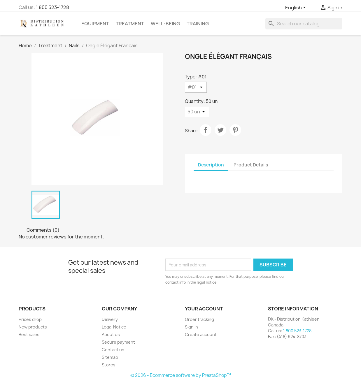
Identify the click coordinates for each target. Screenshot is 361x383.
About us (111, 334)
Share (205, 130)
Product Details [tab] (251, 165)
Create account (201, 334)
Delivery (110, 319)
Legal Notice (114, 327)
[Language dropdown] (296, 7)
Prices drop (30, 319)
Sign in (191, 327)
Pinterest (235, 130)
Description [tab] (211, 165)
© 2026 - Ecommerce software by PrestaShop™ (180, 375)
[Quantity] (197, 111)
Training (198, 23)
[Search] (303, 23)
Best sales (29, 334)
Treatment (130, 23)
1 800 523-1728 (52, 7)
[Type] (196, 87)
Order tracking (199, 319)
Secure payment (118, 342)
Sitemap (110, 357)
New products (33, 327)
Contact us (113, 349)
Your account (204, 308)
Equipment (95, 23)
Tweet (220, 130)
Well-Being (165, 23)
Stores (108, 365)
